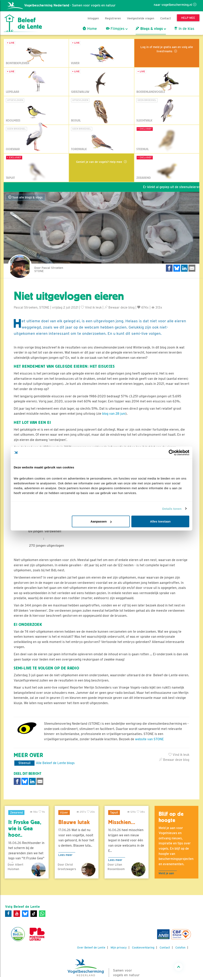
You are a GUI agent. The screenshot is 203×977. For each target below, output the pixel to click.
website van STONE (149, 739)
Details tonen (171, 508)
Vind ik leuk (91, 307)
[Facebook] (8, 913)
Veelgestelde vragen (140, 18)
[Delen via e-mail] (191, 268)
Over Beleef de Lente (91, 947)
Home (90, 29)
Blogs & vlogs (149, 29)
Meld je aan (166, 873)
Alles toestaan (160, 521)
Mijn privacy (119, 947)
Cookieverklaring (143, 947)
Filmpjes (115, 29)
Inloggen (93, 18)
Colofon (180, 947)
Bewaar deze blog (119, 307)
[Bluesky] (25, 913)
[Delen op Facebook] (169, 268)
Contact (165, 18)
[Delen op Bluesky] (176, 268)
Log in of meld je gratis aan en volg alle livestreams (166, 49)
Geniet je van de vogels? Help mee (99, 161)
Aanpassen (101, 521)
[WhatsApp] (42, 913)
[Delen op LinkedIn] (184, 268)
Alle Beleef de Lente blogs (55, 763)
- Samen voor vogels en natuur (61, 5)
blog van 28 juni (114, 414)
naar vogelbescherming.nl (173, 5)
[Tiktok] (33, 913)
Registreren (113, 18)
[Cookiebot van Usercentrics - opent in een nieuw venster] (171, 452)
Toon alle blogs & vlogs (25, 197)
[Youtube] (17, 913)
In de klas (184, 29)
